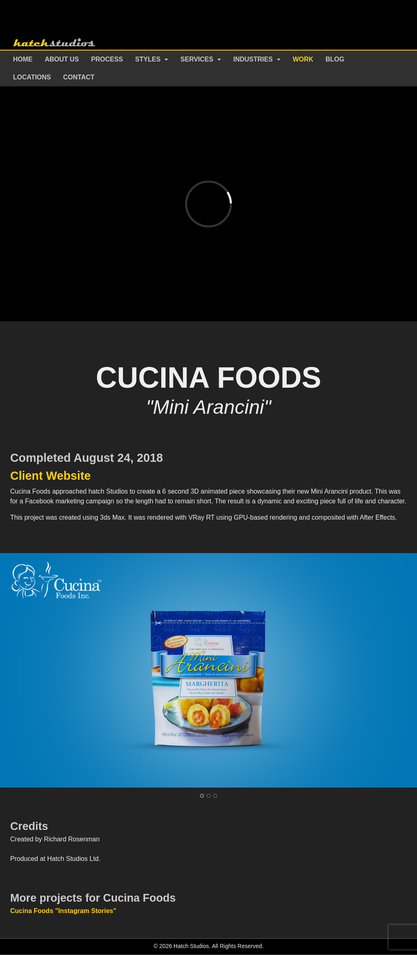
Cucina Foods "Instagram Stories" (63, 910)
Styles (147, 59)
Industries (253, 59)
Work (303, 59)
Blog (334, 59)
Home (23, 59)
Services (196, 59)
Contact (78, 77)
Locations (32, 77)
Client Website (50, 475)
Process (107, 59)
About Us (62, 59)
